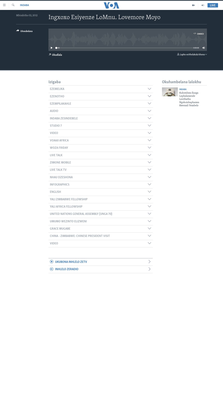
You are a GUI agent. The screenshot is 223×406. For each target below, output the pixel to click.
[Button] (24, 32)
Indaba (24, 5)
